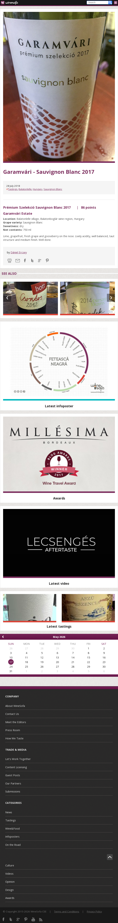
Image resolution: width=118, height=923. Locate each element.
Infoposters (12, 836)
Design (9, 890)
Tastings (12, 189)
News (8, 812)
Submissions (12, 791)
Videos (9, 873)
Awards (9, 898)
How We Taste (14, 738)
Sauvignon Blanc (53, 189)
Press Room (12, 730)
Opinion (10, 881)
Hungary (37, 189)
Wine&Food (12, 828)
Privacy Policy (94, 911)
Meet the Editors (15, 722)
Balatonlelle (25, 189)
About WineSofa (15, 706)
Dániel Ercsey (19, 252)
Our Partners (13, 783)
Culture (9, 865)
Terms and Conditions (66, 911)
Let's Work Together (18, 759)
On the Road (13, 845)
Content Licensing (16, 767)
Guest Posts (12, 775)
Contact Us (12, 714)
